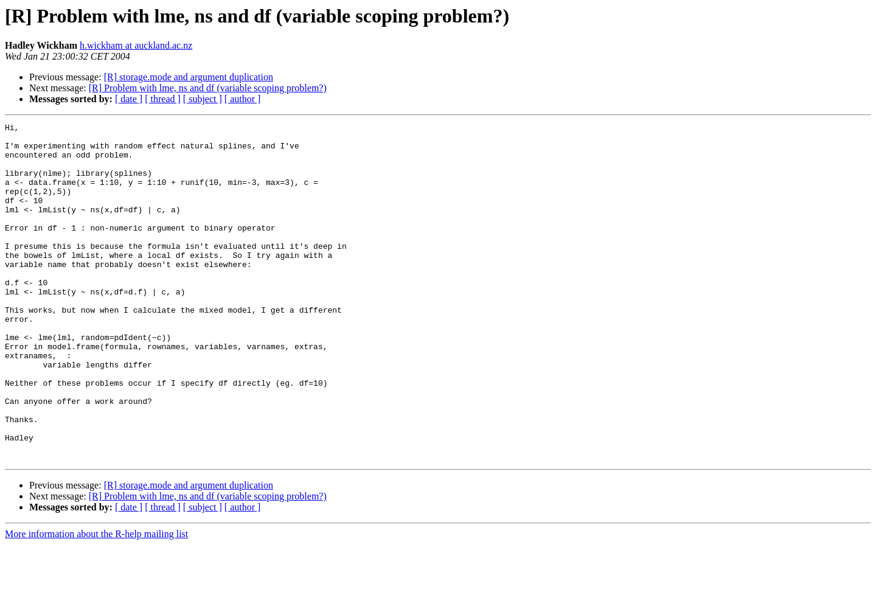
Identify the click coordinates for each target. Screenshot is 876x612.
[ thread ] (163, 99)
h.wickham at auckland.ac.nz (136, 45)
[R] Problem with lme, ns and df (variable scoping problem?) (208, 88)
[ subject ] (202, 99)
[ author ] (242, 99)
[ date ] (128, 99)
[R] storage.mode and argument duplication (188, 77)
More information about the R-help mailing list (96, 601)
